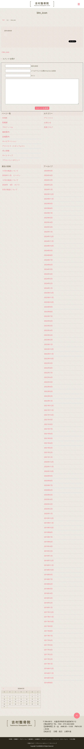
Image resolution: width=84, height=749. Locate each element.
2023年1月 (48, 344)
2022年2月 (48, 396)
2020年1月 (48, 513)
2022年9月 (48, 363)
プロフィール (7, 127)
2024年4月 (48, 274)
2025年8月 (48, 208)
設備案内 (5, 137)
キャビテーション (9, 141)
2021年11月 (49, 410)
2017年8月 (48, 631)
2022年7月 (48, 373)
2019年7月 (48, 537)
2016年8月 (48, 683)
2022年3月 (48, 391)
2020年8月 (48, 481)
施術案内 (5, 132)
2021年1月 (48, 457)
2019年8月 (48, 532)
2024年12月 (49, 236)
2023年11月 (49, 297)
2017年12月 (49, 612)
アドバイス (48, 118)
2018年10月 (49, 570)
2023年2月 (48, 340)
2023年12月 (49, 293)
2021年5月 (48, 438)
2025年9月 (48, 204)
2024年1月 (48, 288)
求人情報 (5, 151)
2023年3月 (48, 335)
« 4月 (4, 688)
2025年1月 (48, 232)
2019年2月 (48, 551)
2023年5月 (48, 326)
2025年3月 (48, 227)
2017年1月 (48, 664)
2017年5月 (48, 645)
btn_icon (5, 52)
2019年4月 (48, 546)
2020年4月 (48, 499)
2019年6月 (48, 542)
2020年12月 (49, 462)
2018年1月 (48, 607)
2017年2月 (48, 659)
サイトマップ (7, 155)
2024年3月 (48, 279)
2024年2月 (48, 283)
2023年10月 (49, 302)
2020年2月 (48, 509)
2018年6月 (48, 584)
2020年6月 (48, 490)
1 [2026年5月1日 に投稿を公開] (32, 694)
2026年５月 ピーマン (11, 175)
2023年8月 (48, 312)
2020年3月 (48, 504)
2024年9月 (48, 250)
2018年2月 (48, 603)
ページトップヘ (77, 716)
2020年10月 (49, 471)
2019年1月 (48, 556)
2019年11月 (49, 523)
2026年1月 (48, 189)
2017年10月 (49, 621)
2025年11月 (49, 199)
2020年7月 (48, 485)
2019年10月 (49, 528)
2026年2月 (48, 185)
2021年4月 (48, 443)
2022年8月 (48, 368)
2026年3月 (48, 180)
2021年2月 (48, 452)
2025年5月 (48, 218)
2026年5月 (48, 171)
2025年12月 (49, 194)
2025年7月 (48, 213)
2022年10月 (49, 359)
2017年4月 (48, 650)
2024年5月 (48, 269)
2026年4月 (48, 175)
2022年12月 (49, 349)
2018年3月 (48, 598)
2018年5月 (48, 589)
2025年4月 (48, 222)
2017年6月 (48, 640)
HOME (4, 118)
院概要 (5, 122)
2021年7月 (48, 429)
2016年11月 (49, 673)
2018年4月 (48, 593)
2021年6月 (48, 434)
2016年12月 (49, 668)
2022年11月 (49, 354)
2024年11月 (49, 241)
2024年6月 (48, 265)
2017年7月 (48, 636)
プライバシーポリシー (11, 160)
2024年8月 (48, 255)
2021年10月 (49, 415)
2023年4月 (48, 330)
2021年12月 (49, 406)
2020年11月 (49, 467)
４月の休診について (10, 180)
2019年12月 (49, 518)
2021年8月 (48, 424)
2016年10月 (49, 678)
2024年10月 (49, 246)
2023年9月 (48, 307)
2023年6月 (48, 321)
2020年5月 (48, 495)
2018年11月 (49, 565)
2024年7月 (48, 260)
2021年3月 (48, 448)
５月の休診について (10, 171)
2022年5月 (48, 382)
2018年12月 (49, 560)
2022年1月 (48, 401)
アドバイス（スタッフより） (13, 146)
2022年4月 (48, 387)
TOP (3, 20)
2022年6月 (48, 377)
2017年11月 (49, 617)
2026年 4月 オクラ (11, 185)
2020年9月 (48, 476)
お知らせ (47, 122)
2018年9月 (48, 575)
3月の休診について (9, 189)
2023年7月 (48, 316)
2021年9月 (48, 420)
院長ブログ (48, 127)
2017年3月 (48, 654)
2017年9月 (48, 626)
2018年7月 (48, 579)
